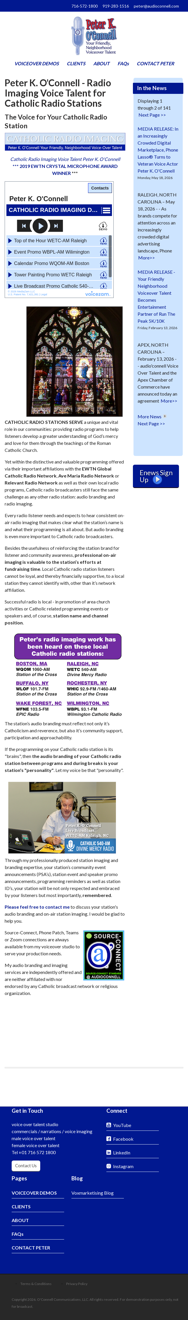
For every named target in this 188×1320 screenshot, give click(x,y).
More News (149, 416)
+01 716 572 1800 (37, 1152)
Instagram (123, 1166)
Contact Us (26, 1165)
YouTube (122, 1125)
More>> (146, 257)
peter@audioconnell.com (156, 5)
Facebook (123, 1139)
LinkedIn (121, 1152)
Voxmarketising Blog (92, 1193)
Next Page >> (152, 114)
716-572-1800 (84, 5)
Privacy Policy (76, 1284)
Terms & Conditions (36, 1284)
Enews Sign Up (156, 476)
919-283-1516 (116, 5)
